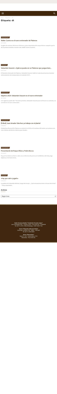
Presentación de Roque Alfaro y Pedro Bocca (17, 151)
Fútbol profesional (5, 37)
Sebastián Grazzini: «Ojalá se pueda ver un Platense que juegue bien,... (26, 68)
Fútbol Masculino (5, 92)
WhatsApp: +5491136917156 (34, 226)
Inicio (2, 18)
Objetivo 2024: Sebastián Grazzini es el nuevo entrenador (21, 96)
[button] (54, 13)
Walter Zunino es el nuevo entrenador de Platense (19, 40)
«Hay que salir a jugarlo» (9, 178)
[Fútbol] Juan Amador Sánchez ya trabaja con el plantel (20, 123)
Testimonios (4, 64)
